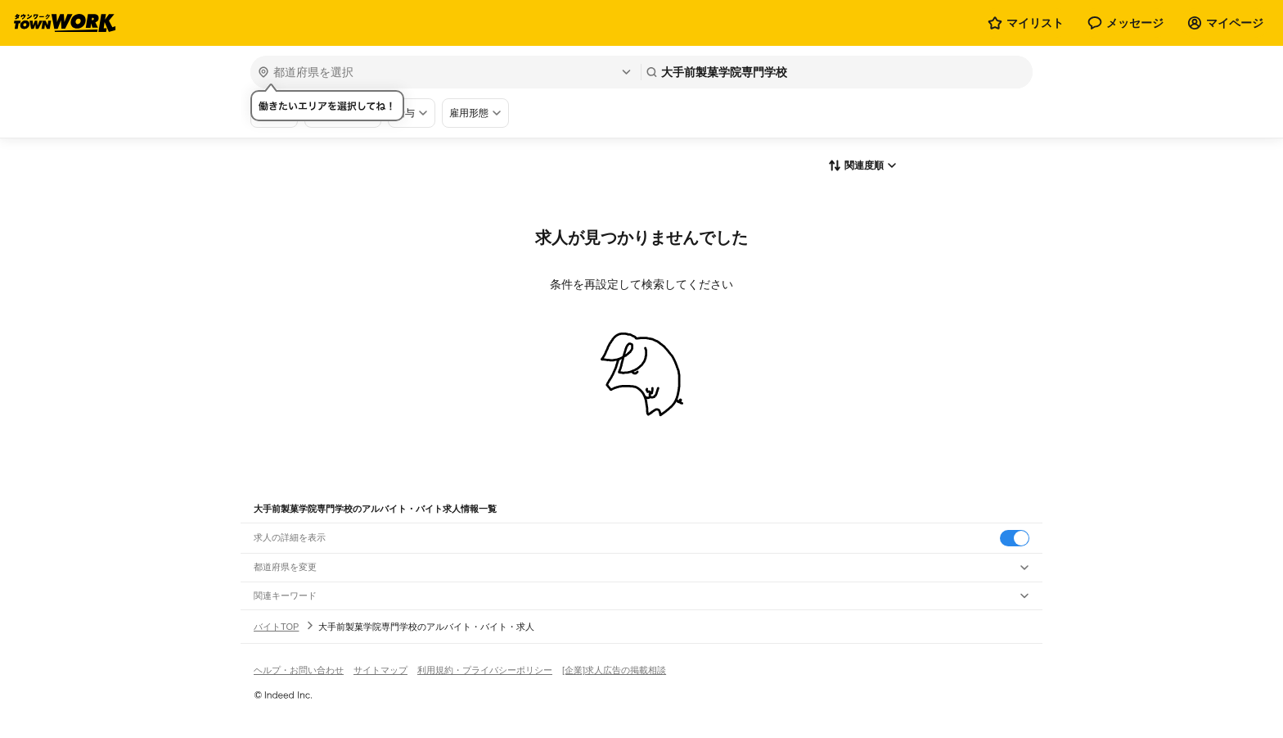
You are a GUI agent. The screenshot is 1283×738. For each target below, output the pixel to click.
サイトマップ (380, 670)
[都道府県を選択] (443, 72)
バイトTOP (276, 627)
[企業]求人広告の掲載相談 (614, 670)
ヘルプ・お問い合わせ (299, 670)
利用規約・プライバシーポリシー (484, 670)
